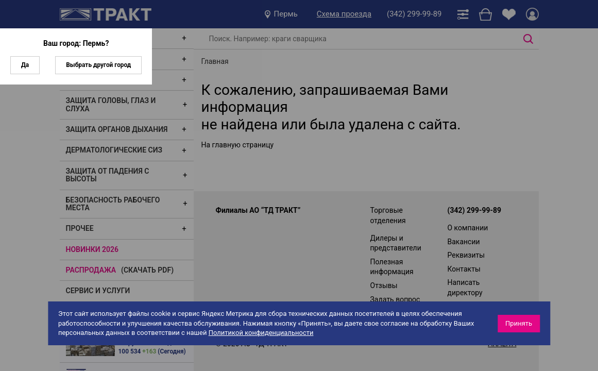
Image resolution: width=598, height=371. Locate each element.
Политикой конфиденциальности (261, 332)
